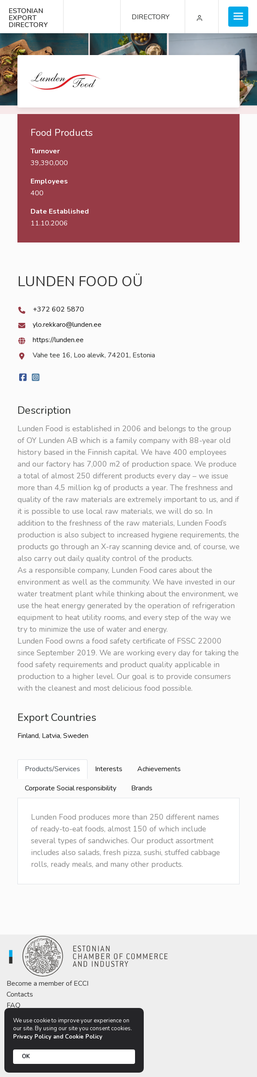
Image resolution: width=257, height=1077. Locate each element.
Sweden (75, 736)
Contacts (20, 994)
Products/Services (52, 769)
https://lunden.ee (58, 340)
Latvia (51, 736)
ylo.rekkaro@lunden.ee (67, 324)
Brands (141, 788)
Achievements (159, 769)
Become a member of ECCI (47, 983)
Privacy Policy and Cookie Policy (57, 1037)
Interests (108, 769)
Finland (28, 736)
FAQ (13, 1005)
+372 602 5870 (58, 309)
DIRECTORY (150, 17)
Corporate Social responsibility (70, 788)
